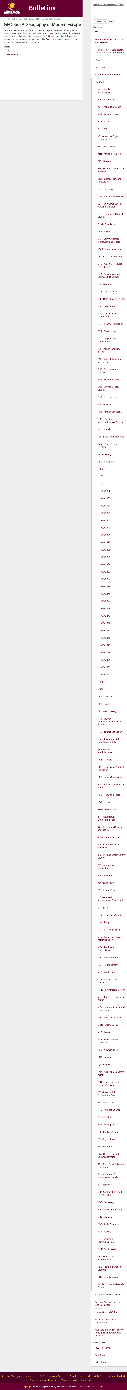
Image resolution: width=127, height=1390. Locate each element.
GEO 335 (105, 586)
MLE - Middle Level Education (107, 981)
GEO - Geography (106, 461)
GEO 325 (105, 549)
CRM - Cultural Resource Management (110, 265)
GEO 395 (106, 667)
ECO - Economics (106, 306)
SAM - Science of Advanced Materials (108, 1176)
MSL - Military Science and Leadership (111, 1008)
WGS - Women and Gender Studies (111, 1285)
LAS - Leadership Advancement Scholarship (111, 899)
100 (101, 469)
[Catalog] (105, 4)
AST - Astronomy (106, 146)
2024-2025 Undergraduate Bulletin (16, 19)
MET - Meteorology (108, 957)
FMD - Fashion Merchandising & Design (110, 420)
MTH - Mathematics (108, 1024)
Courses (100, 82)
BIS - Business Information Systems (111, 170)
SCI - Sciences (105, 1184)
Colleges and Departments (109, 1294)
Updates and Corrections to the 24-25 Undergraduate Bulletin (109, 1332)
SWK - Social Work (107, 1249)
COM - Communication (109, 249)
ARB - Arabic (104, 121)
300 (101, 483)
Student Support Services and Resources (108, 1303)
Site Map (100, 1355)
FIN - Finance (104, 404)
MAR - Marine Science (109, 929)
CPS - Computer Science (110, 256)
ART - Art (102, 128)
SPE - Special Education (110, 1209)
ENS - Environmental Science (108, 370)
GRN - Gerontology (107, 711)
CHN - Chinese (105, 231)
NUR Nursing (104, 1057)
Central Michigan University (17, 1376)
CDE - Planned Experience (111, 196)
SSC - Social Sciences (108, 1224)
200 (101, 476)
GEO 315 (105, 527)
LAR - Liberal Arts (106, 890)
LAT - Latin (103, 907)
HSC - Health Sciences (109, 794)
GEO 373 (105, 645)
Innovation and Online (106, 1312)
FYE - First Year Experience (111, 436)
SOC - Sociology (106, 1202)
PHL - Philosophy (106, 1102)
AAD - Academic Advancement (106, 90)
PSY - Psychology (106, 1139)
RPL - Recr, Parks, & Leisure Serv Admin (111, 1165)
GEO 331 (105, 564)
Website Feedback (69, 1380)
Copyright (27, 1386)
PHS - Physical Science (109, 1109)
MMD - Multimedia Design (111, 989)
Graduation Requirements (108, 74)
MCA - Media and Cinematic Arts (106, 948)
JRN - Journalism (106, 882)
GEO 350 (106, 623)
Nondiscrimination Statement (43, 1380)
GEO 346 (105, 615)
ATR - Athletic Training (109, 153)
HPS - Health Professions (110, 777)
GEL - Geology (105, 454)
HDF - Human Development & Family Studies (109, 721)
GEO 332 (105, 571)
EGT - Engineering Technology (107, 340)
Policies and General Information (105, 1321)
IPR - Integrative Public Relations (109, 846)
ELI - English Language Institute (109, 350)
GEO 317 (105, 535)
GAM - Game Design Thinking (108, 445)
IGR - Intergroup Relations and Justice (111, 828)
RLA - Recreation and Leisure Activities (108, 1155)
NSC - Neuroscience (108, 1049)
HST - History (105, 802)
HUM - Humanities (107, 809)
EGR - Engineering (107, 331)
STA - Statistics (106, 1231)
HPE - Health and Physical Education (111, 768)
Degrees (99, 60)
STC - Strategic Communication (106, 1240)
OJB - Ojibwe (104, 1064)
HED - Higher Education (110, 731)
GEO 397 (105, 674)
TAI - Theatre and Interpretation (106, 1258)
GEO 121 (46, 36)
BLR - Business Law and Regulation (109, 180)
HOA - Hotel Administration (105, 751)
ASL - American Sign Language (108, 137)
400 (101, 682)
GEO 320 (105, 542)
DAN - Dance (104, 284)
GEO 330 (105, 557)
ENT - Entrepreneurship (109, 379)
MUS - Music (104, 1032)
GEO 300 (106, 491)
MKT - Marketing (106, 972)
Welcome (100, 32)
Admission (100, 67)
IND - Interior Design (108, 837)
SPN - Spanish (105, 1217)
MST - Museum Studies (109, 1017)
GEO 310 (105, 513)
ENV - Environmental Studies (108, 388)
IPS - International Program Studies (111, 856)
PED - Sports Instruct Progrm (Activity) (108, 1083)
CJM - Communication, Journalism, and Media (109, 240)
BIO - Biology (104, 161)
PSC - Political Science (109, 1132)
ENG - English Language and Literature (110, 360)
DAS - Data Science (107, 291)
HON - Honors (105, 759)
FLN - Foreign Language (110, 411)
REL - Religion (105, 1146)
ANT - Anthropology (108, 114)
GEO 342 (105, 601)
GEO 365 (105, 637)
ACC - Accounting (106, 99)
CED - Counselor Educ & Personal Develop (110, 205)
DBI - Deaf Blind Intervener (111, 299)
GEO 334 (105, 579)
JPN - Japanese (105, 875)
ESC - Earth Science (107, 397)
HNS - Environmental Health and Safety (108, 740)
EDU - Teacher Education (110, 323)
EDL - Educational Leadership (107, 315)
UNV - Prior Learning (108, 1277)
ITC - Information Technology (106, 866)
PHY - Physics (104, 1117)
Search (111, 21)
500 (101, 689)
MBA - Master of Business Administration (111, 938)
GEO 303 (105, 498)
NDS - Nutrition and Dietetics (108, 1041)
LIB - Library (103, 922)
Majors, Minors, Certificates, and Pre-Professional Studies (110, 51)
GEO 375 (105, 652)
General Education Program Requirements (109, 41)
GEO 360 (105, 630)
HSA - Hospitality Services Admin (111, 786)
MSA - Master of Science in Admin (111, 998)
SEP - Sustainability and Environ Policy (110, 1193)
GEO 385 (105, 659)
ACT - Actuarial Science (109, 106)
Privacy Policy (87, 1380)
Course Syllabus (11, 54)
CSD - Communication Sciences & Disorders (109, 275)
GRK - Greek (104, 704)
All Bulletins (101, 1362)
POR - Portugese (106, 1124)
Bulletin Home (102, 1347)
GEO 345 (106, 608)
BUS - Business (105, 189)
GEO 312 (105, 520)
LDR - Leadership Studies (110, 915)
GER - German (105, 696)
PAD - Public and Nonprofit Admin (111, 1073)
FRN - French (104, 429)
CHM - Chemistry (106, 224)
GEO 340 (106, 593)
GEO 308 (105, 505)
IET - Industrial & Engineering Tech (106, 818)
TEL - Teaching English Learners (109, 1268)
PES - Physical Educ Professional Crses (107, 1093)
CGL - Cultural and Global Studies (110, 215)
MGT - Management (108, 964)
